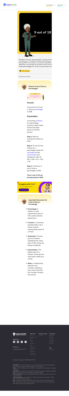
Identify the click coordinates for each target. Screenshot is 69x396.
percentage (38, 109)
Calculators (32, 349)
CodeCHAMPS (51, 337)
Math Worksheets (33, 354)
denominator (31, 155)
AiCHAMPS (51, 343)
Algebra (31, 338)
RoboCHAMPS (51, 341)
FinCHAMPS (51, 338)
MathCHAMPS (51, 335)
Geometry (31, 340)
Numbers (31, 335)
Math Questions (32, 353)
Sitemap (15, 360)
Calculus (31, 341)
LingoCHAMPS (51, 340)
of (27, 109)
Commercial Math (33, 348)
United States (41, 335)
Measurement (32, 343)
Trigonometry (32, 346)
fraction (39, 121)
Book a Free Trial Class (24, 189)
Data (31, 345)
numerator (31, 152)
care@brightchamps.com (19, 349)
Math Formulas (32, 351)
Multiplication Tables (33, 337)
